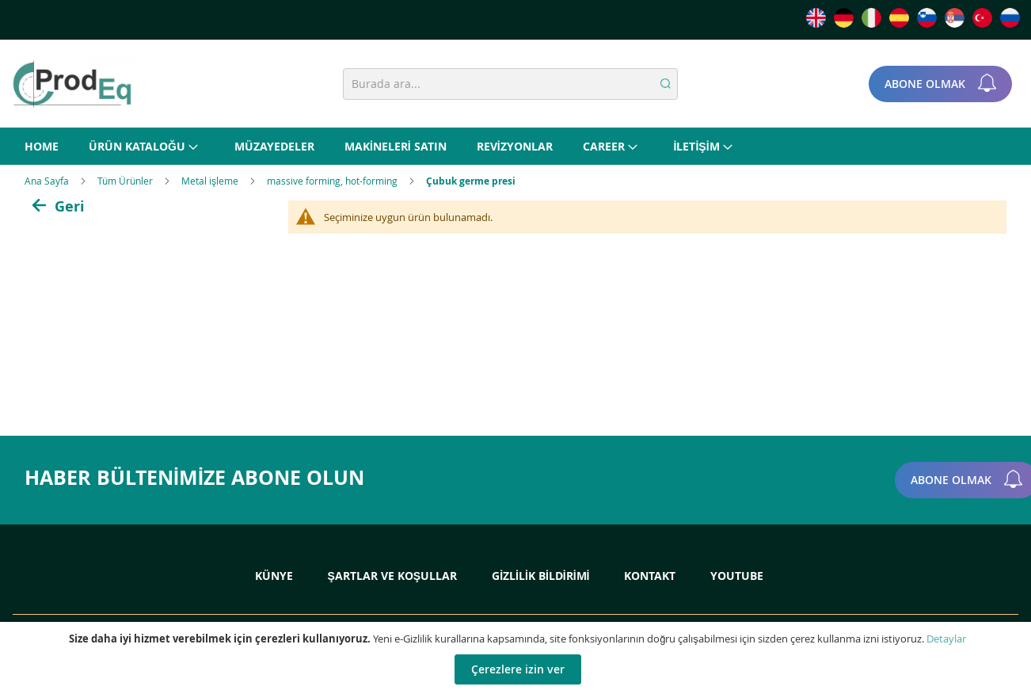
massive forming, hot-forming (333, 180)
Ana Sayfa (48, 180)
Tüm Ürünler (126, 180)
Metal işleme (211, 180)
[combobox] (510, 84)
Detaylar (946, 638)
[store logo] (72, 84)
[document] (517, 657)
